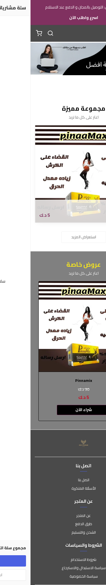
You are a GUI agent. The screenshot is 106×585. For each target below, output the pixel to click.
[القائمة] (97, 33)
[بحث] (20, 33)
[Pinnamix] (53, 174)
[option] (53, 351)
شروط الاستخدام (53, 560)
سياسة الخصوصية (53, 576)
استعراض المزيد (53, 237)
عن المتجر (53, 516)
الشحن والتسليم (53, 532)
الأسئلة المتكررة (53, 488)
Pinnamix (88, 207)
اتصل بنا (53, 480)
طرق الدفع (53, 524)
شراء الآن (53, 409)
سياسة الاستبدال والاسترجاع (53, 568)
